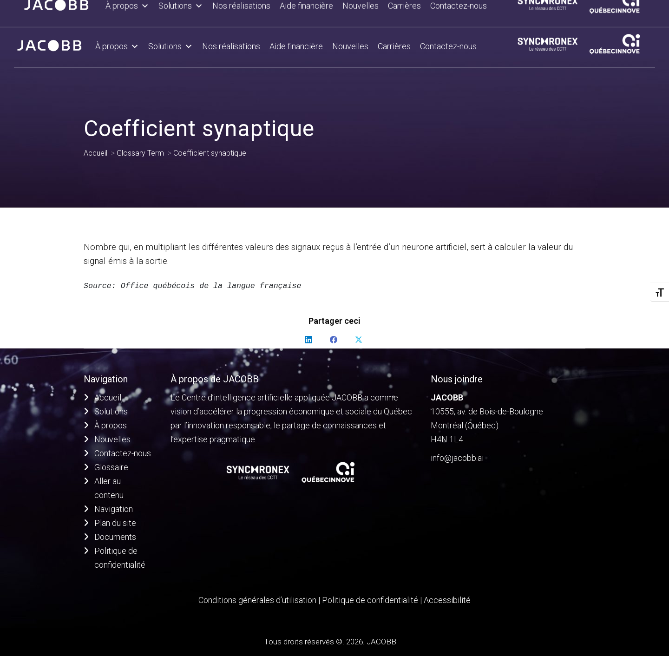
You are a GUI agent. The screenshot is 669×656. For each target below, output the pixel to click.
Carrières (394, 46)
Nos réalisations (231, 46)
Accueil (107, 397)
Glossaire (111, 467)
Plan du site (115, 523)
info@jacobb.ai (457, 458)
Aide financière (296, 46)
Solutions (170, 46)
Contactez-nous (448, 46)
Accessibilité (447, 600)
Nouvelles (350, 46)
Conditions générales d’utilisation (257, 600)
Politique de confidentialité (371, 600)
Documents (115, 537)
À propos (117, 46)
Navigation (113, 509)
